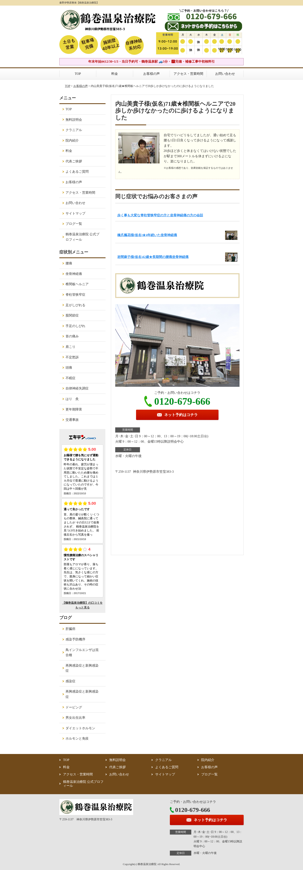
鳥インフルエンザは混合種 (82, 652)
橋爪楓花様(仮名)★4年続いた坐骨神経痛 (147, 235)
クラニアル (74, 130)
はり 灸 (72, 399)
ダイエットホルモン (80, 728)
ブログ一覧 (74, 223)
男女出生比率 (75, 717)
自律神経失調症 (77, 388)
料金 (114, 73)
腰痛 (69, 263)
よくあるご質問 (77, 171)
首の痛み (72, 336)
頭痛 (69, 367)
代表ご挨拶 (74, 161)
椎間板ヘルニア (77, 284)
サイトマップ (75, 213)
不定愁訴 (72, 357)
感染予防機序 (75, 639)
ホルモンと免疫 (77, 738)
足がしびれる (75, 305)
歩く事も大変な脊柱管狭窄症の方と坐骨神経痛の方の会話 (160, 215)
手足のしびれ (75, 326)
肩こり (70, 346)
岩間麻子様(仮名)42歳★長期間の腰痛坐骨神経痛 (153, 257)
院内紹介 (72, 140)
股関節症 (72, 315)
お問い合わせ (225, 73)
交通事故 (72, 419)
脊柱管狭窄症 (75, 294)
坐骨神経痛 (74, 274)
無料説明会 (74, 119)
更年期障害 (74, 409)
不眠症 (70, 378)
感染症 (70, 681)
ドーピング (74, 707)
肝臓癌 (70, 629)
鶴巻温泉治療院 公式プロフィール (82, 236)
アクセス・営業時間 (188, 73)
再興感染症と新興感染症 (82, 668)
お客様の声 (151, 73)
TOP (78, 73)
